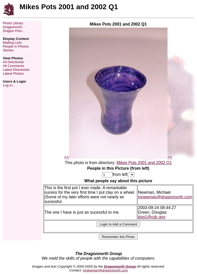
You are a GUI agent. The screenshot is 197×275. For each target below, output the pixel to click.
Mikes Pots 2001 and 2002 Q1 (144, 163)
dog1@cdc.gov (151, 217)
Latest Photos (13, 73)
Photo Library (13, 23)
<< (66, 157)
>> (170, 157)
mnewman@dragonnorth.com (165, 197)
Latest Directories (16, 70)
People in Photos (16, 46)
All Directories (13, 62)
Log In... (9, 85)
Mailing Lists (12, 42)
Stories (8, 50)
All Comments (13, 66)
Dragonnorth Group (120, 266)
